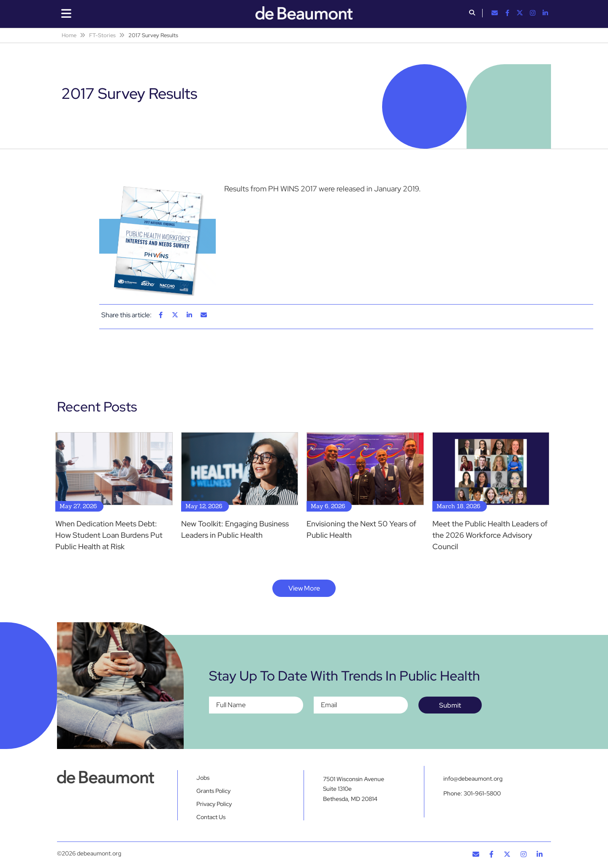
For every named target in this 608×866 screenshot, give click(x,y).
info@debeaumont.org (472, 778)
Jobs (202, 778)
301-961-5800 (482, 794)
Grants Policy (213, 791)
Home (69, 35)
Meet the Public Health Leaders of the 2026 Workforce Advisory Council (490, 535)
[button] (472, 13)
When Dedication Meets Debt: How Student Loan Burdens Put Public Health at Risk (109, 535)
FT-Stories (102, 35)
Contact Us (210, 817)
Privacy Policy (214, 804)
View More (304, 588)
